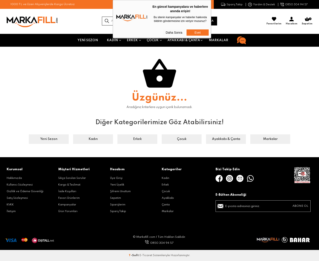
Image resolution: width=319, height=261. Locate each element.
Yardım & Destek (264, 4)
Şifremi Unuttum (120, 191)
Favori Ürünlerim (69, 198)
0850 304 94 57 (296, 4)
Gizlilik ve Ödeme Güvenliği (25, 191)
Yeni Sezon (88, 40)
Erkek (132, 40)
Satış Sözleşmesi (17, 198)
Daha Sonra (174, 32)
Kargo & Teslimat (69, 185)
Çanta (166, 204)
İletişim (11, 211)
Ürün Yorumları (68, 211)
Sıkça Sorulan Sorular (72, 178)
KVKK (10, 204)
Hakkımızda (14, 178)
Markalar (218, 40)
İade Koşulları (67, 191)
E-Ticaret (145, 255)
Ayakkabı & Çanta (183, 40)
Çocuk (153, 40)
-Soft (134, 255)
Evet (198, 32)
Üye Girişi (116, 178)
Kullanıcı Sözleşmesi (20, 185)
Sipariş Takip (235, 4)
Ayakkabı (168, 198)
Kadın (112, 40)
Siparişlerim (117, 204)
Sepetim (115, 198)
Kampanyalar (67, 204)
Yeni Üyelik (117, 185)
